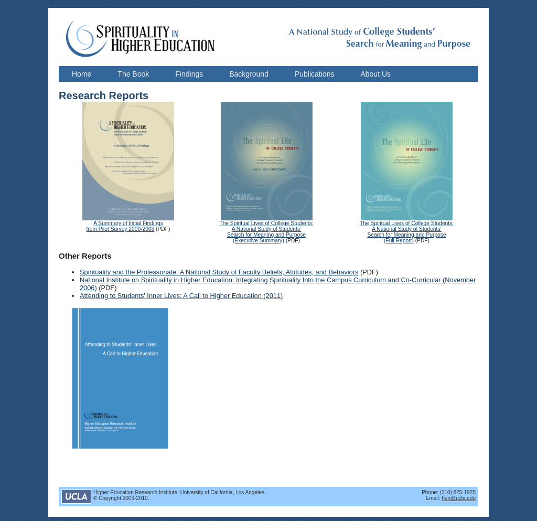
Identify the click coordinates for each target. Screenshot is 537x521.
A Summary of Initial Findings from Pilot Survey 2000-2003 (125, 226)
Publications (315, 74)
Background (248, 74)
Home (81, 74)
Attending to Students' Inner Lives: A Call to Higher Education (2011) (181, 296)
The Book (133, 74)
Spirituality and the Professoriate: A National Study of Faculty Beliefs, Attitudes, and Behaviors (219, 272)
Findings (189, 74)
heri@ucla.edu (459, 498)
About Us (375, 74)
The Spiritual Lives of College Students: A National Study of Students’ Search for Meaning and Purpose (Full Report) (407, 231)
